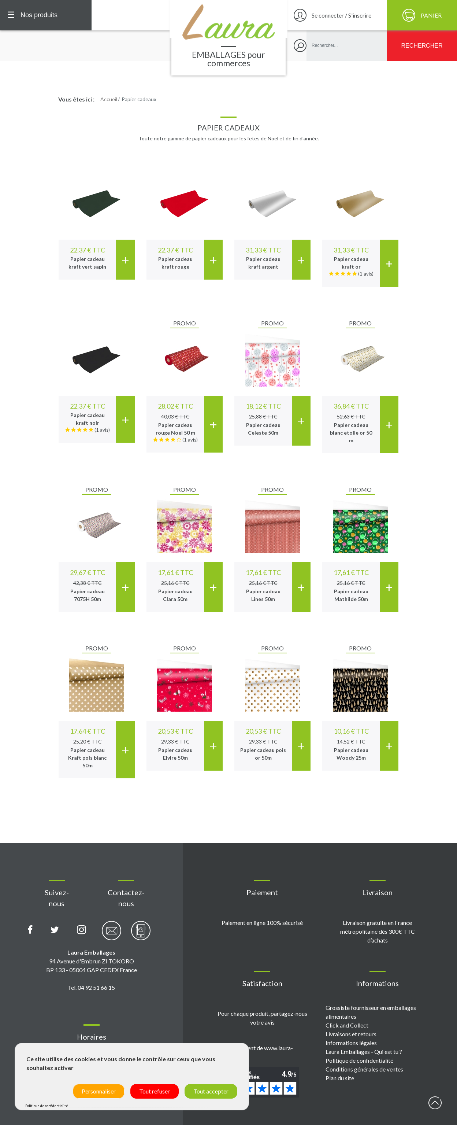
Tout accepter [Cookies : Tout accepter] (210, 1091)
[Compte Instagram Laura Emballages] (81, 930)
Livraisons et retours (351, 1033)
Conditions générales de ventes (364, 1069)
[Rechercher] (422, 45)
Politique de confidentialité (359, 1060)
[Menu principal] (46, 15)
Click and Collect (347, 1025)
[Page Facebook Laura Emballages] (30, 930)
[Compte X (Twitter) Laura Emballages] (55, 930)
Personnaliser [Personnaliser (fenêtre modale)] (99, 1091)
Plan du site (340, 1077)
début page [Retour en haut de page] (435, 1103)
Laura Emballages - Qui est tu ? (364, 1051)
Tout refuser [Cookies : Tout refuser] (154, 1091)
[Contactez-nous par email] (111, 934)
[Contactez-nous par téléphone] (141, 934)
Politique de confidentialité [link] (46, 1106)
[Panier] (422, 15)
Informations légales (351, 1042)
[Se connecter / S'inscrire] (336, 15)
